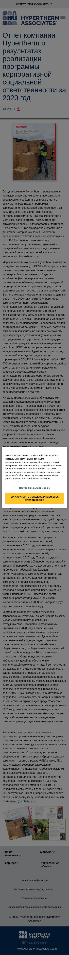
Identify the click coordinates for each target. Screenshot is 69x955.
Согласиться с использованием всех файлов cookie (34, 498)
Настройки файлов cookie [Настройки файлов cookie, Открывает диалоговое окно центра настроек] (34, 488)
